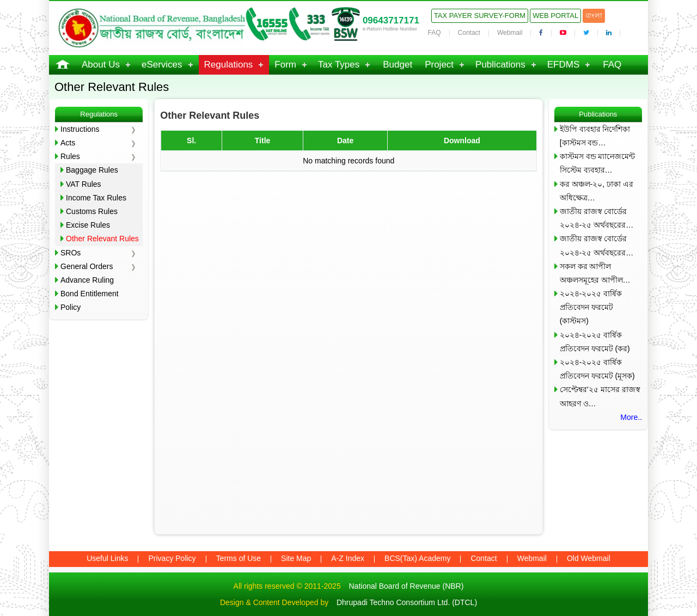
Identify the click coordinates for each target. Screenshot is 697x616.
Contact (469, 32)
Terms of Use (238, 558)
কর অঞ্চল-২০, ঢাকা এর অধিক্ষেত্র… (596, 191)
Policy (70, 307)
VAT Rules (83, 184)
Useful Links (107, 558)
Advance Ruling (87, 280)
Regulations (228, 64)
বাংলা (593, 15)
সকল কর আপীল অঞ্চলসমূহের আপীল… (595, 273)
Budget (397, 64)
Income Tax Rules (96, 197)
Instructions (80, 129)
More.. (631, 417)
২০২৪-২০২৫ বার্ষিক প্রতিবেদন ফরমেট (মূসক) (597, 369)
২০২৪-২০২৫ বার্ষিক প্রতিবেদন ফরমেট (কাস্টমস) (591, 307)
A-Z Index (347, 558)
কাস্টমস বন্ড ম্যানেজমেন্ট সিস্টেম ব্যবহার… (597, 163)
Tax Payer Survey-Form (479, 15)
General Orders (86, 266)
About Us (101, 64)
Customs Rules (92, 211)
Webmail (509, 32)
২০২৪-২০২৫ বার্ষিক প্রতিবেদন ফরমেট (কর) (595, 342)
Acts (67, 142)
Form (285, 64)
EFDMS (563, 64)
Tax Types (338, 64)
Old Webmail (588, 558)
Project (439, 64)
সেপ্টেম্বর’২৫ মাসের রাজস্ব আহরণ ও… (600, 396)
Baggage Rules (92, 170)
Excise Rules (88, 225)
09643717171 (391, 20)
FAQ (434, 32)
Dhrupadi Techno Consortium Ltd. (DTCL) (407, 602)
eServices (162, 64)
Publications (500, 64)
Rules (70, 156)
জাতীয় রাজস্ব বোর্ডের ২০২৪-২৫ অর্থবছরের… (597, 218)
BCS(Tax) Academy (417, 558)
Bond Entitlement (89, 293)
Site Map (296, 558)
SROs (70, 252)
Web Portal (555, 15)
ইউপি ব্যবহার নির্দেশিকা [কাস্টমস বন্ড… (595, 136)
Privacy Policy (171, 558)
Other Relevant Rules (102, 238)
